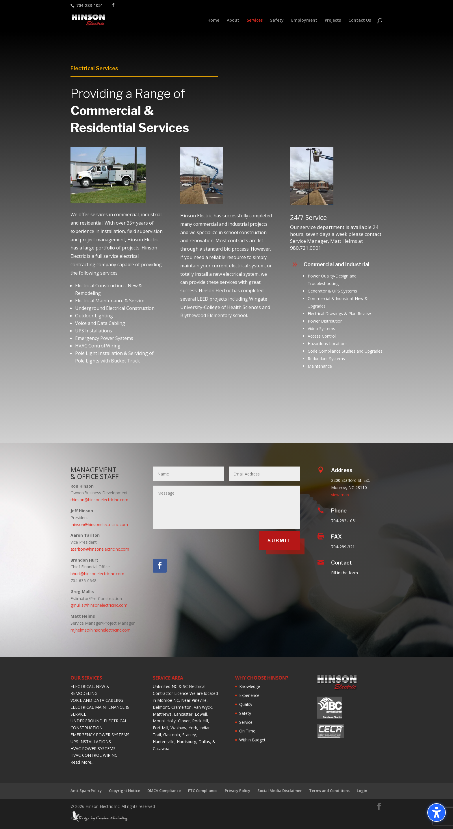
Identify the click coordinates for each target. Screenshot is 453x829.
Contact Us (359, 20)
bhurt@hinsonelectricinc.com (97, 573)
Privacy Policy (237, 790)
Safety (277, 20)
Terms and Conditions (329, 790)
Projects (333, 20)
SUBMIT (280, 540)
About (233, 20)
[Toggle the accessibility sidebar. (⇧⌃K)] (436, 812)
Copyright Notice (124, 790)
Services (255, 20)
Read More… (82, 762)
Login (362, 790)
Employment (304, 20)
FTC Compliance (203, 790)
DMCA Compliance (164, 790)
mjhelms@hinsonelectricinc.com (100, 630)
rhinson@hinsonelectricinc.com (99, 499)
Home (213, 20)
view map (340, 494)
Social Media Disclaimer (279, 790)
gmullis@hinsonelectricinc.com (98, 605)
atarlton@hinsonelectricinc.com (99, 549)
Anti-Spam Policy (86, 790)
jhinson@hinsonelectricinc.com (99, 524)
